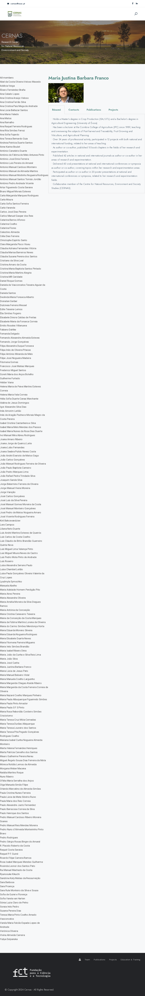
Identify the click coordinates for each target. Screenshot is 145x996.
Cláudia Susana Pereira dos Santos (18, 256)
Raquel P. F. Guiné (9, 853)
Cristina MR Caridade (11, 276)
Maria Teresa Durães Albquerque (17, 723)
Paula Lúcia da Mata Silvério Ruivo (18, 796)
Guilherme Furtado (10, 378)
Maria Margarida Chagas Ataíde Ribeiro (21, 683)
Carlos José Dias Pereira (13, 211)
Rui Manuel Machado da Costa (16, 870)
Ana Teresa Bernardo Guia (14, 138)
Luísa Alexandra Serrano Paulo (16, 565)
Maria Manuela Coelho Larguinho (17, 679)
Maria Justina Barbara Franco (15, 666)
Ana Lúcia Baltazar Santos (14, 110)
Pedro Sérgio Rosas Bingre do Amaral (20, 841)
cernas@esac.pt (16, 3)
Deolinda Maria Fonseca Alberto (17, 297)
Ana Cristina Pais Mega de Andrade (18, 106)
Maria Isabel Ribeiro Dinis (13, 650)
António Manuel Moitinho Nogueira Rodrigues (24, 175)
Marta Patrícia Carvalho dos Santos (19, 752)
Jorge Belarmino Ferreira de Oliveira (19, 484)
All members (7, 77)
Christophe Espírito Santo (13, 240)
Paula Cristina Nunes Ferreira (15, 792)
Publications (99, 959)
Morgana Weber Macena (13, 768)
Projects (113, 959)
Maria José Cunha (9, 662)
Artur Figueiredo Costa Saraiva (16, 187)
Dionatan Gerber (8, 301)
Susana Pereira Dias (10, 910)
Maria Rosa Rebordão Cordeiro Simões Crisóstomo (20, 713)
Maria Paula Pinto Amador (14, 703)
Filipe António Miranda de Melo (16, 354)
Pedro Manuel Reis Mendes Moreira (19, 825)
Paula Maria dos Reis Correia (15, 800)
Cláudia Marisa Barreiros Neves (16, 252)
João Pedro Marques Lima (14, 471)
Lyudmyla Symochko (11, 581)
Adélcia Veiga (7, 85)
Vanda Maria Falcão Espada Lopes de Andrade (20, 924)
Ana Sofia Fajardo (9, 134)
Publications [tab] (94, 109)
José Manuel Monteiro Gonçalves (18, 508)
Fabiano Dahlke (8, 329)
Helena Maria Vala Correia (13, 394)
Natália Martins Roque (11, 772)
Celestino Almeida (10, 232)
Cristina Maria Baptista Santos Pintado (20, 268)
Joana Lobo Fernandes (12, 447)
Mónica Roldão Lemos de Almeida (18, 764)
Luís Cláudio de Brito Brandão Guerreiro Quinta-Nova (21, 542)
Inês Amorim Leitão (10, 410)
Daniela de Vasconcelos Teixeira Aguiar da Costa (22, 286)
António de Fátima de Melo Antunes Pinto (22, 154)
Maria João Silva (9, 658)
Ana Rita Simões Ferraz (12, 130)
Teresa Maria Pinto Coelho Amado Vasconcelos (18, 916)
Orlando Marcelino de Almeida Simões (20, 788)
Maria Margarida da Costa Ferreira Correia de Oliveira (24, 689)
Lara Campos (7, 524)
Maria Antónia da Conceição (15, 610)
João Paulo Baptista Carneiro (15, 467)
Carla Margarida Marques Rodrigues (19, 195)
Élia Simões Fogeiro (10, 313)
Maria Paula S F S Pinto (12, 707)
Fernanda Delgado (10, 333)
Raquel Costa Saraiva (11, 849)
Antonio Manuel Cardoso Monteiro (18, 167)
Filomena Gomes (9, 362)
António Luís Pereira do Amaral (16, 163)
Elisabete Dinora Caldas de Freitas (18, 317)
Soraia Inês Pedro (9, 906)
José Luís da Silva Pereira (13, 500)
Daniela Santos (8, 293)
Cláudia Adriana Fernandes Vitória (18, 248)
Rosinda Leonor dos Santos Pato (17, 866)
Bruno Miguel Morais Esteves (15, 191)
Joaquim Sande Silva (11, 479)
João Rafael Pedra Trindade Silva (17, 475)
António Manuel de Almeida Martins (19, 171)
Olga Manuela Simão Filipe (14, 784)
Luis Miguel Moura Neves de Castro (19, 553)
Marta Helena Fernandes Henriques (18, 748)
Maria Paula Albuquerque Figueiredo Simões (23, 699)
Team (87, 959)
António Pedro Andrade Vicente (17, 183)
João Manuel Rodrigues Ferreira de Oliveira (23, 463)
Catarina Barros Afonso (12, 219)
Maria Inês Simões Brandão (14, 646)
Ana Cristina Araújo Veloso (14, 98)
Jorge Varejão (7, 492)
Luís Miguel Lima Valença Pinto (16, 549)
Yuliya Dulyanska (9, 939)
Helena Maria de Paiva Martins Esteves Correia (20, 388)
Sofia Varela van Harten (12, 898)
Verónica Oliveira (9, 931)
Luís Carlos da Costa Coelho (15, 536)
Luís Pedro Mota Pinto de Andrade (18, 557)
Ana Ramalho (7, 122)
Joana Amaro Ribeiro (11, 439)
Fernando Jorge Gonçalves (14, 341)
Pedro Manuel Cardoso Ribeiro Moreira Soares (20, 819)
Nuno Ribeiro (7, 776)
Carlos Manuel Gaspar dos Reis (16, 215)
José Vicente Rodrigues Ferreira (17, 516)
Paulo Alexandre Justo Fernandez (18, 805)
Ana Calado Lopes (9, 93)
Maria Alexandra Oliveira (13, 597)
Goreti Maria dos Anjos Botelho (16, 374)
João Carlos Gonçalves (12, 459)
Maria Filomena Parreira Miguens (17, 642)
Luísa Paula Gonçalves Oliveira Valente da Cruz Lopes (22, 575)
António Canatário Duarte (13, 150)
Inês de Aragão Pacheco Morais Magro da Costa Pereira (22, 416)
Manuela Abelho (8, 585)
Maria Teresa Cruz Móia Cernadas (18, 719)
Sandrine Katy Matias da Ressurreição (20, 878)
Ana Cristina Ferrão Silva (13, 102)
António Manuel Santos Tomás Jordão (20, 179)
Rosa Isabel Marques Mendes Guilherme (21, 861)
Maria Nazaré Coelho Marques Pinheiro (20, 695)
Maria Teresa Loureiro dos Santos (18, 727)
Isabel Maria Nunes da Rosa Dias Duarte (21, 431)
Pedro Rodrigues (9, 837)
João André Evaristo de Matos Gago (19, 455)
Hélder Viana (7, 382)
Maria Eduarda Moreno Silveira (16, 630)
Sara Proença (7, 886)
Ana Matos (6, 118)
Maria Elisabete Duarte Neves (15, 638)
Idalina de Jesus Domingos (14, 402)
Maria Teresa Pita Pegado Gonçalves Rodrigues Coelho (19, 733)
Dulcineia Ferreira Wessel (13, 305)
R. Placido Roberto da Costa (15, 845)
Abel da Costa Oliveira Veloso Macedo (20, 81)
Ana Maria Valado (9, 114)
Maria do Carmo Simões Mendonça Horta (22, 626)
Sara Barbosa (7, 882)
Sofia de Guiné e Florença (13, 894)
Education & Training (130, 959)
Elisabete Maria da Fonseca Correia (18, 321)
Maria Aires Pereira (10, 593)
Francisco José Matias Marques (17, 366)
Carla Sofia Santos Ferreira (14, 203)
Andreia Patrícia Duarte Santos (16, 142)
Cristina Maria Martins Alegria (15, 272)
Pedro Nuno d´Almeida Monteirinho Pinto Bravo (21, 831)
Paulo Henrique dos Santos (14, 813)
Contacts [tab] (73, 109)
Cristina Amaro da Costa (13, 264)
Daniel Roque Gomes (11, 280)
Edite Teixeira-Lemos (11, 309)
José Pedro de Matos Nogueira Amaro (20, 512)
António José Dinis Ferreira (14, 158)
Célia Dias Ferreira (9, 236)
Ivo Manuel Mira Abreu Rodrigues (17, 435)
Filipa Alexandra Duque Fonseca (17, 345)
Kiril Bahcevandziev (10, 520)
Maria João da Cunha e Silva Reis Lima (20, 654)
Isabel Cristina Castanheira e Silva (18, 423)
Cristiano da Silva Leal (11, 260)
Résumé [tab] (56, 109)
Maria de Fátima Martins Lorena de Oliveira (23, 622)
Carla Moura (6, 199)
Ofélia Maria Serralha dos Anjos (17, 780)
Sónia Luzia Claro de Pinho (14, 902)
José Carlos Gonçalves (12, 496)
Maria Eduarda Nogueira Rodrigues (18, 634)
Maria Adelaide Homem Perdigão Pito (20, 589)
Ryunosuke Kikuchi (10, 874)
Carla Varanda (7, 207)
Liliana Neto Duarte (10, 528)
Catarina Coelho (8, 223)
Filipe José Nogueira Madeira (15, 358)
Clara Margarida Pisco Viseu (15, 244)
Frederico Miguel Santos (13, 370)
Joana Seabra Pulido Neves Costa (18, 451)
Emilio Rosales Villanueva (13, 325)
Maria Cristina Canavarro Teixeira (17, 614)
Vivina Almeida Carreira (12, 935)
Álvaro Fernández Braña (12, 89)
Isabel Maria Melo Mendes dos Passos (20, 427)
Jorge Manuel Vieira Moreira (15, 488)
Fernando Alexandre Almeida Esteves (20, 337)
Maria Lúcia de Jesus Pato (14, 670)
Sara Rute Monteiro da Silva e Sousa (19, 890)
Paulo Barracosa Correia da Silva (17, 809)
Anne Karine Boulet (10, 146)
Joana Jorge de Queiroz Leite (16, 443)
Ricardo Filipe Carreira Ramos (15, 857)
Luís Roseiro (6, 561)
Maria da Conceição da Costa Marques (20, 618)
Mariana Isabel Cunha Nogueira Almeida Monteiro (21, 742)
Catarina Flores (8, 228)
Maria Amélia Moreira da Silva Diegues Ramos (20, 603)
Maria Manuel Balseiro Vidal (14, 675)
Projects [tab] (113, 109)
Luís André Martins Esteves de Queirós (20, 532)
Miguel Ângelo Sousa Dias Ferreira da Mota (23, 760)
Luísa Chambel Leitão (11, 569)
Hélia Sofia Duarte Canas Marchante (19, 398)
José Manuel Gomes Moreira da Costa (20, 504)
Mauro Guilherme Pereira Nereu (16, 756)
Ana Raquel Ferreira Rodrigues (16, 126)
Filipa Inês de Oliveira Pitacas (15, 349)
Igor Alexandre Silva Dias (13, 406)
